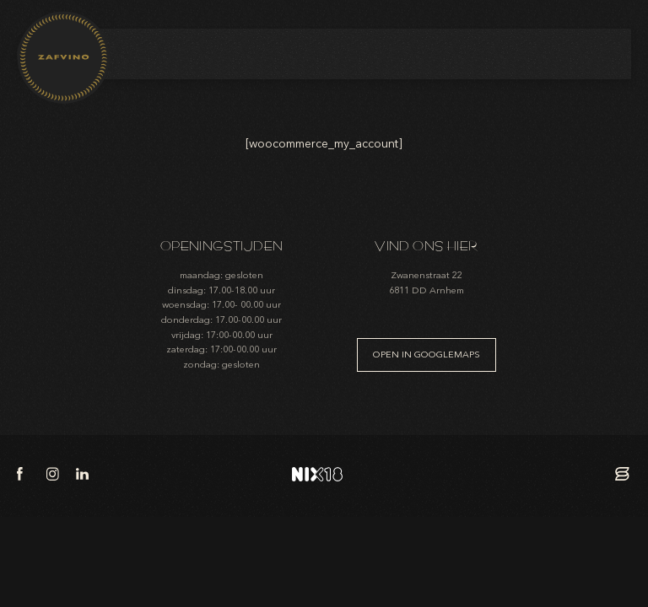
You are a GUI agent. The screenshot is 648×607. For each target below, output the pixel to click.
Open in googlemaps (426, 354)
